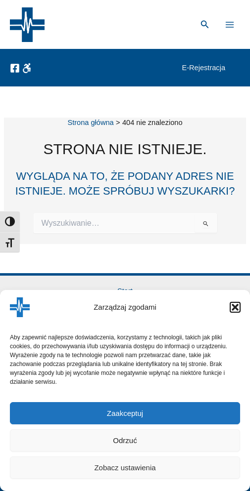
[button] (235, 307)
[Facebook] (15, 68)
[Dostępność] (27, 68)
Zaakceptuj (125, 413)
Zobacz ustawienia (124, 467)
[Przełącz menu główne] (229, 24)
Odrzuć (125, 440)
